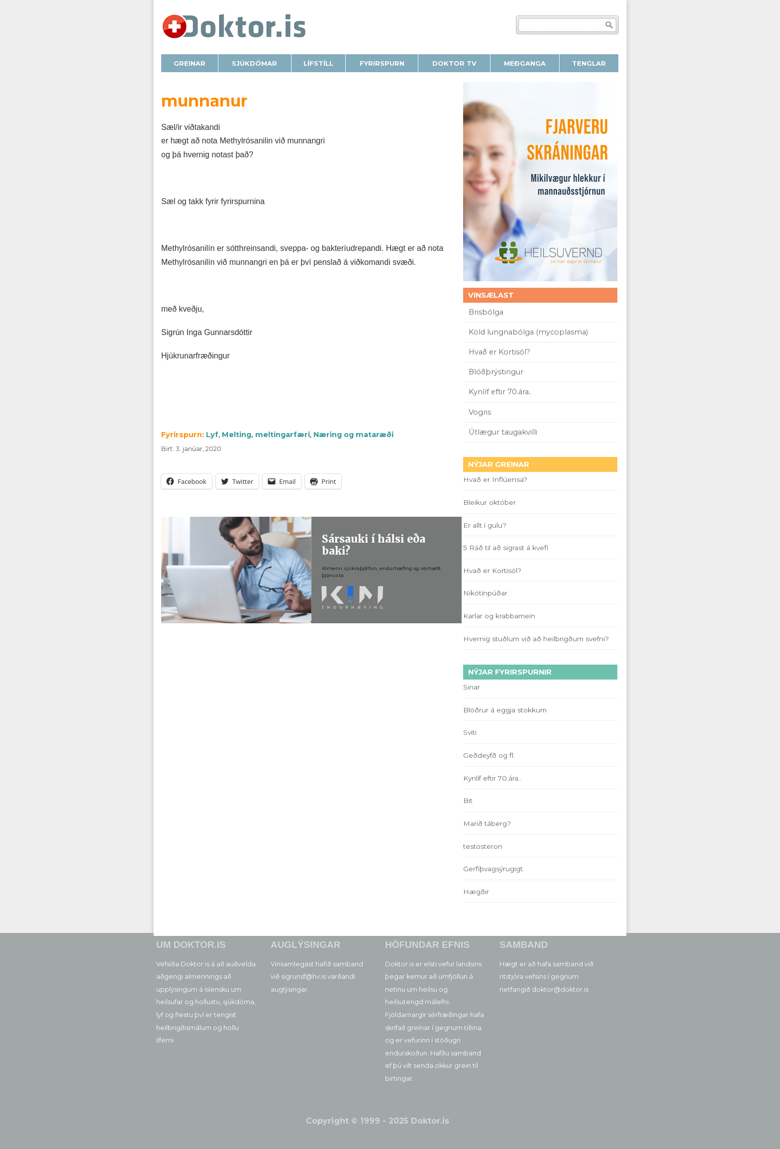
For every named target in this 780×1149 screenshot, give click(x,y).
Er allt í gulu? (486, 525)
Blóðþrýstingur (496, 371)
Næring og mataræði (353, 434)
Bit (468, 800)
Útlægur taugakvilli (503, 432)
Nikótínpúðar (485, 593)
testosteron (482, 846)
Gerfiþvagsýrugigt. (493, 869)
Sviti (470, 732)
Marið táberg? (487, 823)
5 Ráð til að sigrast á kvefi (506, 548)
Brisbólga (486, 312)
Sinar (471, 687)
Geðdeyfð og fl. (489, 755)
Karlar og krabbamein (499, 616)
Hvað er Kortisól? (500, 351)
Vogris (480, 412)
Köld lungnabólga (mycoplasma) (528, 332)
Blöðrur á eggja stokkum (505, 710)
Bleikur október (489, 502)
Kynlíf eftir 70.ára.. (500, 391)
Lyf (212, 434)
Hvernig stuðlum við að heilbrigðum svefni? (536, 639)
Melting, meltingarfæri (266, 434)
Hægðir (476, 892)
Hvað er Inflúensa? (495, 479)
